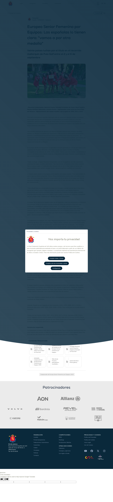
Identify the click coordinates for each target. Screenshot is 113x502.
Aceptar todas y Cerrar (56, 259)
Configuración (56, 268)
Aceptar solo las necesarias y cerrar (56, 264)
